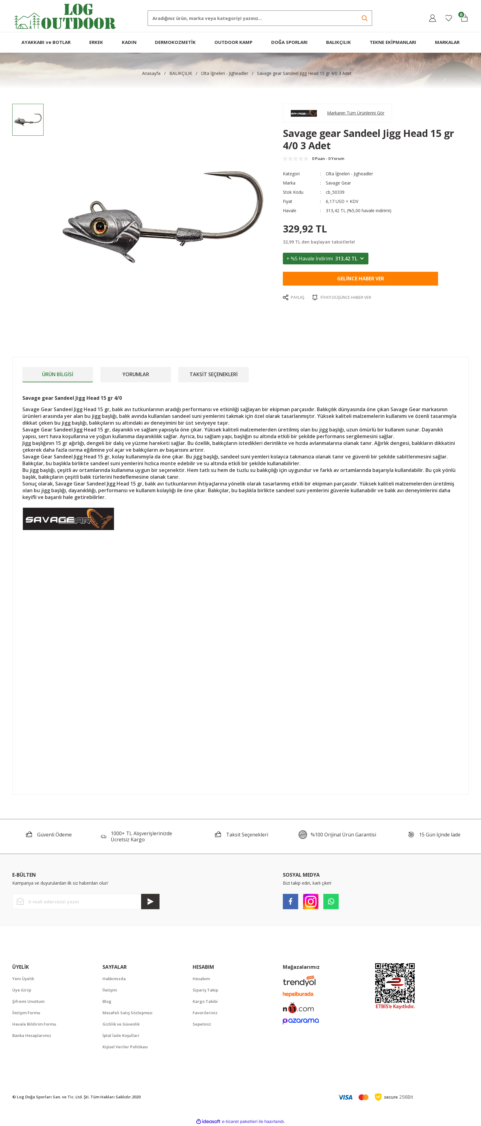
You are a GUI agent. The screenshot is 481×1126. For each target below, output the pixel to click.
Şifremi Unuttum (28, 1001)
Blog (106, 1001)
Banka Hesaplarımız (31, 1035)
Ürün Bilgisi (57, 374)
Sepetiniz (202, 1024)
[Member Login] (432, 18)
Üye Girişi (21, 990)
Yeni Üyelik (23, 978)
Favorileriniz (205, 1012)
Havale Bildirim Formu (34, 1024)
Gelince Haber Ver (360, 278)
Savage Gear (338, 183)
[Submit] (150, 901)
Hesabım (201, 978)
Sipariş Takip (205, 990)
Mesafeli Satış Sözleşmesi (127, 1012)
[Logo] (65, 15)
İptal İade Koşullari (120, 1035)
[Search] (260, 18)
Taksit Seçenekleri (214, 374)
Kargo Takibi (205, 1001)
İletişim (109, 990)
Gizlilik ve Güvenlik (121, 1024)
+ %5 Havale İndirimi (326, 258)
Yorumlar (135, 374)
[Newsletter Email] (86, 901)
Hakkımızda (114, 978)
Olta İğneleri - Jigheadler (349, 174)
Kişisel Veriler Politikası (125, 1047)
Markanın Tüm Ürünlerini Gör (355, 113)
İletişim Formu (26, 1012)
